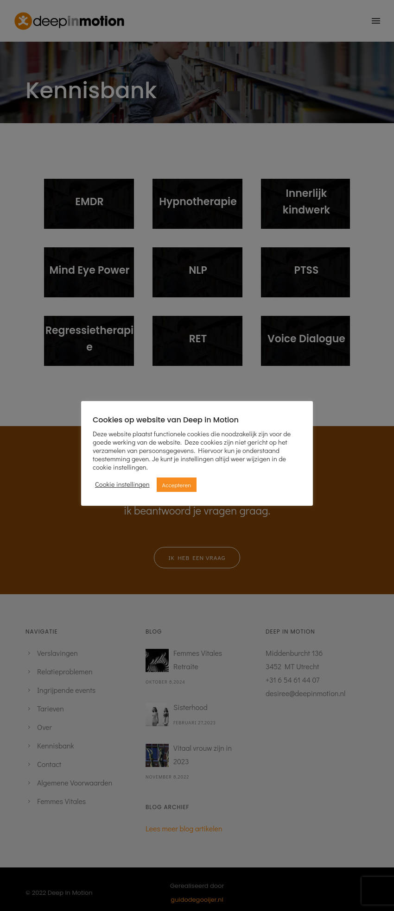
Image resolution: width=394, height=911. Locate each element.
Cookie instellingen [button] (122, 484)
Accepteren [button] (176, 485)
